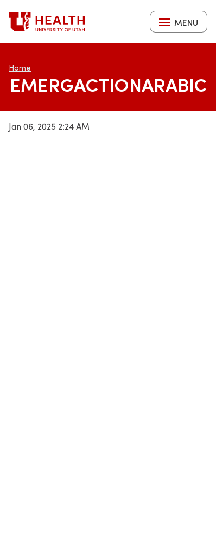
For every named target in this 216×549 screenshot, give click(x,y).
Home (20, 67)
